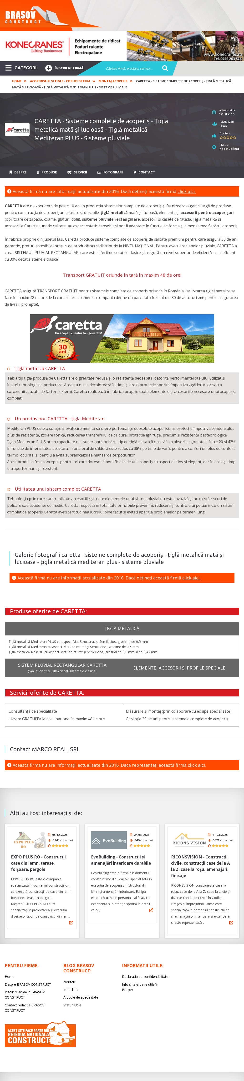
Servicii (77, 172)
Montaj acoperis (113, 81)
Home (16, 81)
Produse (47, 172)
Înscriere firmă (64, 67)
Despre (18, 172)
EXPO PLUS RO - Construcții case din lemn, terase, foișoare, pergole (38, 861)
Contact (144, 172)
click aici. (187, 191)
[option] (122, 46)
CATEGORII (21, 67)
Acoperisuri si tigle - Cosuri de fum (60, 81)
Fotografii (110, 172)
